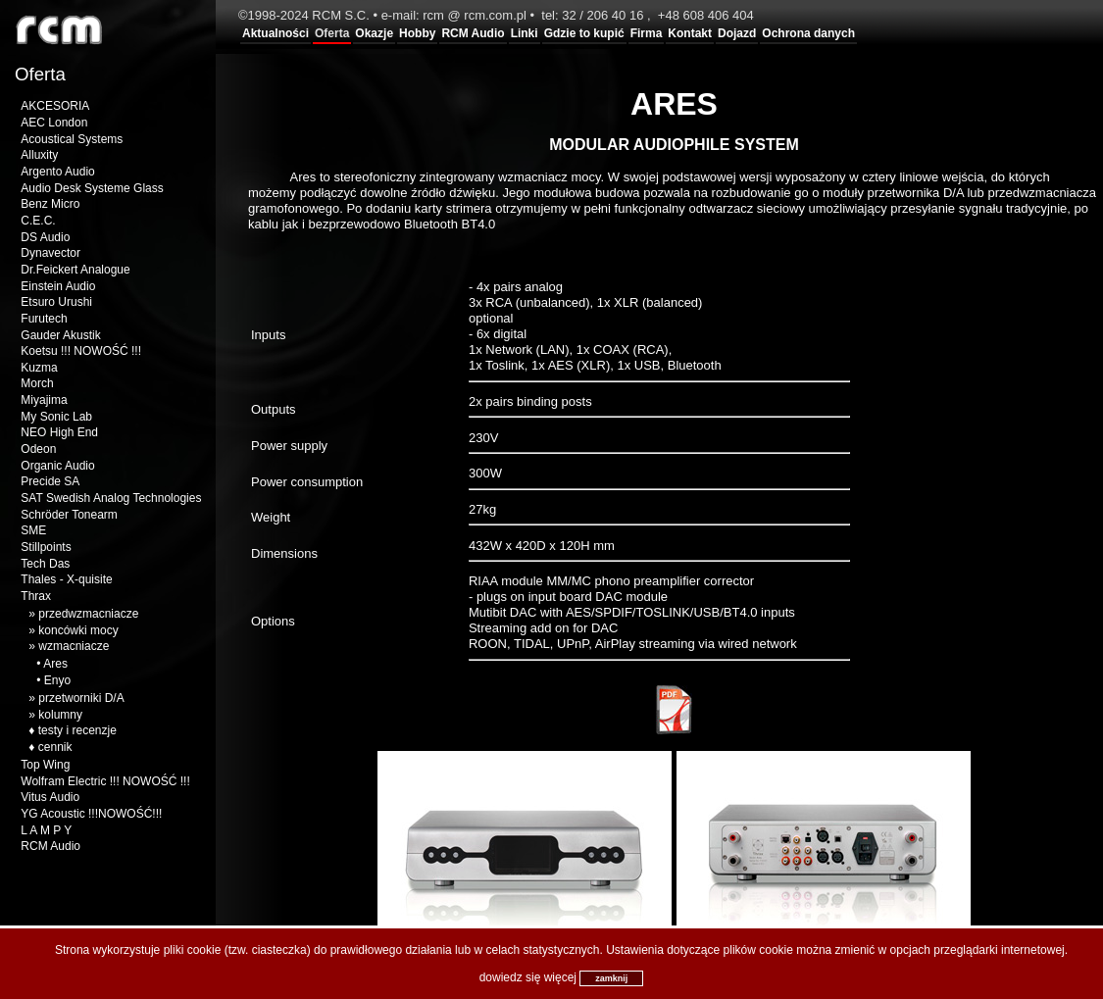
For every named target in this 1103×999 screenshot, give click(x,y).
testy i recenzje (77, 730)
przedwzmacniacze (88, 614)
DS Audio (45, 237)
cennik (55, 747)
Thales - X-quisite (66, 579)
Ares (55, 664)
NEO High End (59, 432)
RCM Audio (472, 33)
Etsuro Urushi (56, 302)
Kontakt (690, 33)
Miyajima (44, 400)
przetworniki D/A (81, 698)
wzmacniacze (73, 646)
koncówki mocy (78, 630)
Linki (524, 33)
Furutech (44, 318)
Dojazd (737, 33)
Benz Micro (50, 204)
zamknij (611, 978)
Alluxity (39, 155)
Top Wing (45, 765)
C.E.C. (38, 220)
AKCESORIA (55, 106)
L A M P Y (46, 830)
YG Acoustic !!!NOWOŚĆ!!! (91, 814)
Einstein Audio (58, 286)
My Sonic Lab (56, 417)
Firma (646, 33)
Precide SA (50, 481)
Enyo (57, 680)
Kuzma (39, 368)
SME (33, 530)
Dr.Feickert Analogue (75, 269)
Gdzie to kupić (584, 33)
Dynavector (50, 253)
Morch (37, 383)
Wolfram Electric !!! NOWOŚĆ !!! (105, 781)
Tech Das (45, 564)
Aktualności (275, 33)
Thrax (36, 596)
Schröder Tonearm (69, 515)
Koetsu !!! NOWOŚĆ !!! (81, 351)
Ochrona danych (808, 33)
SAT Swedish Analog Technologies (111, 498)
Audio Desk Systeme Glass (92, 188)
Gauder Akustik (60, 335)
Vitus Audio (50, 797)
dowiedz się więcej (528, 977)
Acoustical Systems (72, 139)
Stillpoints (46, 547)
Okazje (374, 33)
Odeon (38, 449)
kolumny (60, 715)
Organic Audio (57, 466)
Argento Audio (57, 171)
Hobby (417, 33)
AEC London (54, 122)
